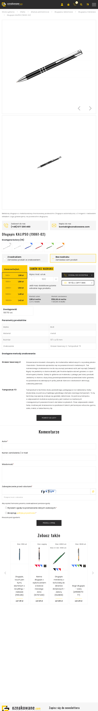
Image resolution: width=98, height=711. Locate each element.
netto (38, 299)
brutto (37, 302)
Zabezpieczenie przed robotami (17, 486)
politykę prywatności (26, 513)
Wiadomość (8, 464)
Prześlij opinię (49, 523)
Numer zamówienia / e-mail (15, 453)
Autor (5, 441)
